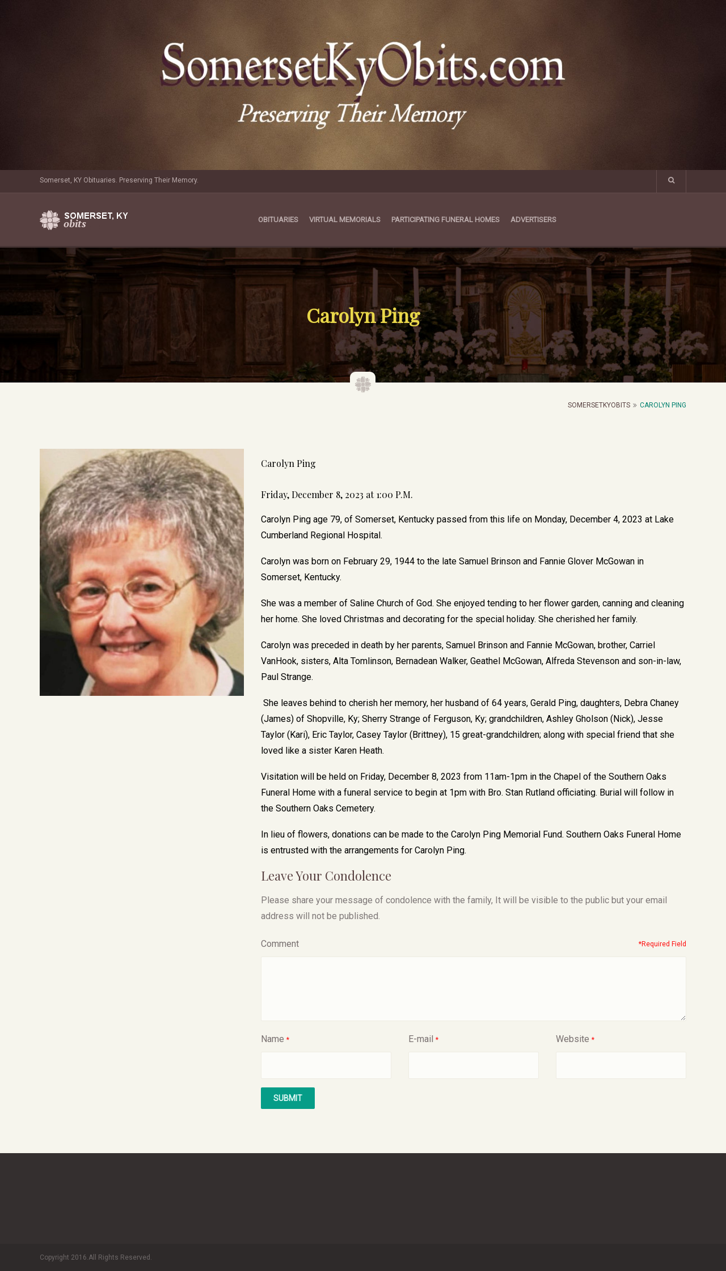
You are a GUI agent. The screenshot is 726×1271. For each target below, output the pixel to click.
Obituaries (278, 219)
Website (572, 1039)
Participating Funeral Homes (445, 219)
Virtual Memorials (345, 219)
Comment (280, 943)
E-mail (420, 1039)
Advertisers (533, 219)
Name (272, 1039)
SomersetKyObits (599, 405)
